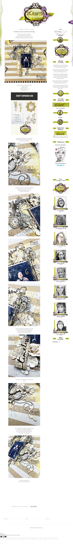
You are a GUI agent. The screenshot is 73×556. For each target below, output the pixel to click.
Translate (63, 33)
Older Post (47, 518)
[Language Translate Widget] (60, 31)
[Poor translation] (5, 537)
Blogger (41, 527)
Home (27, 518)
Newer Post (6, 518)
